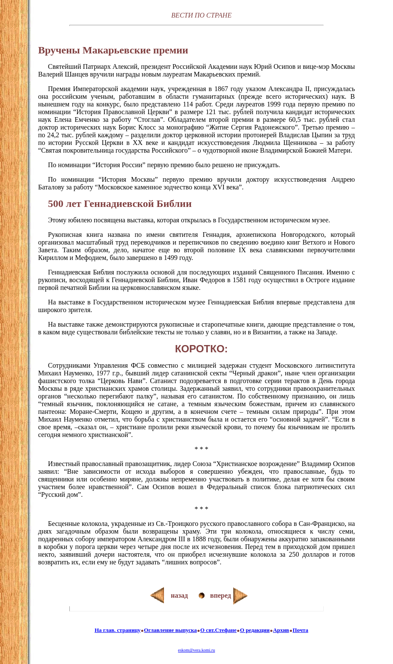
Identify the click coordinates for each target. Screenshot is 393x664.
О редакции (255, 630)
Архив (281, 630)
